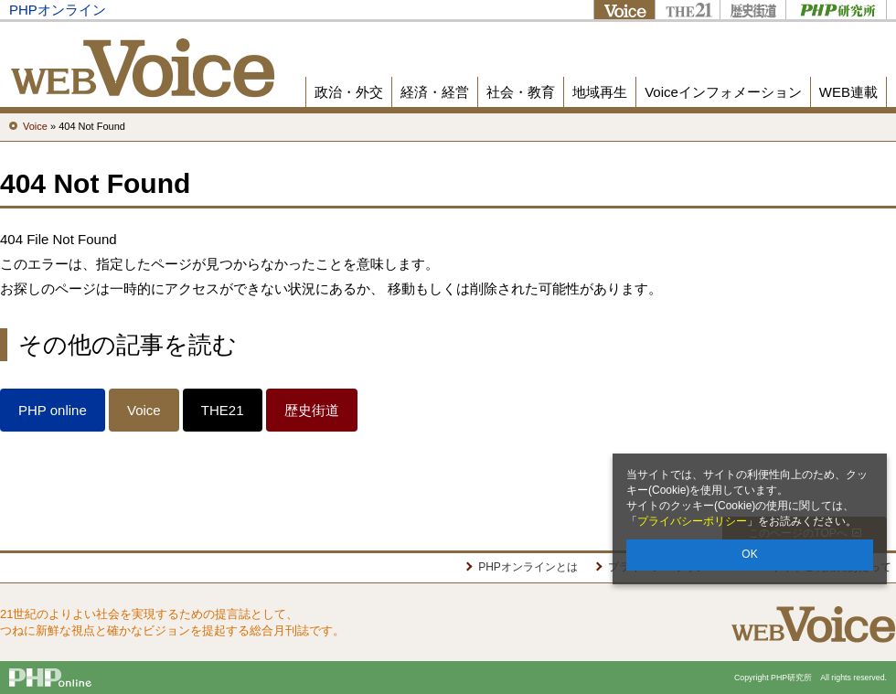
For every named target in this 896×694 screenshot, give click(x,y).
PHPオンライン (57, 9)
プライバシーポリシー (692, 521)
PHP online (52, 410)
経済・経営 (434, 92)
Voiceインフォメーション (723, 92)
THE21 (687, 9)
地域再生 (599, 92)
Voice (624, 9)
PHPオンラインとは (528, 567)
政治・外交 (349, 92)
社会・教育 (520, 92)
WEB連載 (848, 92)
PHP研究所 (836, 9)
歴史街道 (752, 9)
